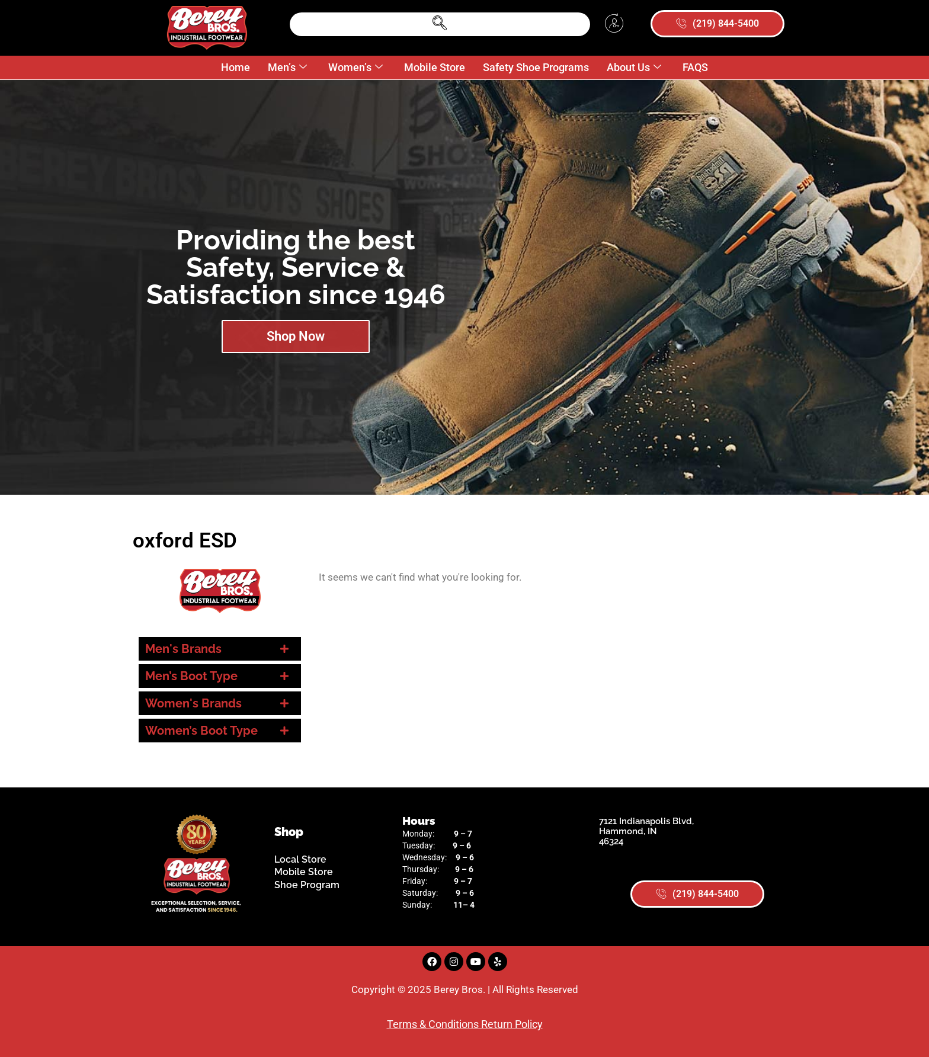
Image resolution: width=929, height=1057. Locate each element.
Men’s (287, 67)
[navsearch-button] (440, 24)
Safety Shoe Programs (536, 67)
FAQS (695, 67)
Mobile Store (434, 67)
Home (235, 67)
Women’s (355, 67)
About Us (634, 67)
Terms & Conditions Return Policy (465, 1024)
